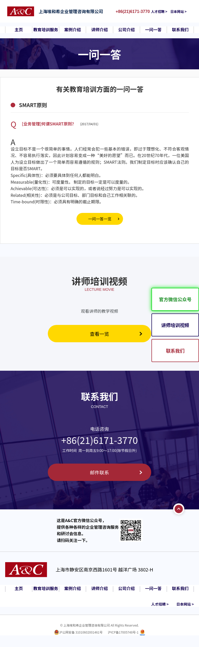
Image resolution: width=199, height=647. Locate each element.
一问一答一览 (99, 218)
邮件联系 (99, 473)
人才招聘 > (163, 11)
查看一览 (99, 334)
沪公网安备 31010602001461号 (81, 633)
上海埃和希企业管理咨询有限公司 (74, 11)
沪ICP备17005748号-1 (123, 633)
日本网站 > (182, 11)
